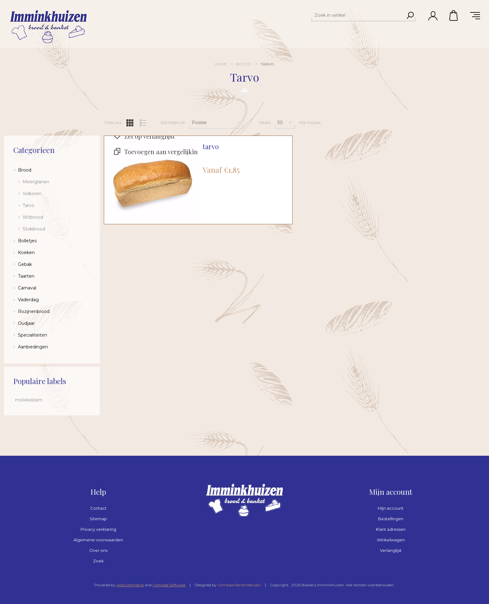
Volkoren (32, 193)
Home (221, 64)
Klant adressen (391, 529)
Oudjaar (26, 323)
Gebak (25, 264)
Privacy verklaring (98, 529)
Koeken (26, 252)
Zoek (98, 560)
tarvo (211, 146)
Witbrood (33, 217)
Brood (24, 170)
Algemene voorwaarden (98, 539)
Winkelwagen (454, 15)
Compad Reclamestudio (239, 585)
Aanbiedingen (33, 347)
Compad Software (168, 585)
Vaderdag (28, 299)
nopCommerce (130, 585)
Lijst (143, 123)
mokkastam (28, 400)
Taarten (26, 276)
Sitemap (98, 518)
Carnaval (27, 288)
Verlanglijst (391, 550)
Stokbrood (34, 229)
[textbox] (357, 15)
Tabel (130, 123)
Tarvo (28, 205)
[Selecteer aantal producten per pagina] (285, 122)
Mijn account (390, 508)
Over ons (98, 550)
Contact (98, 508)
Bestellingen (390, 518)
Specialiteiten (32, 335)
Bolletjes (27, 241)
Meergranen (36, 182)
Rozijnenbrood (34, 311)
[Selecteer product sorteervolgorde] (216, 122)
